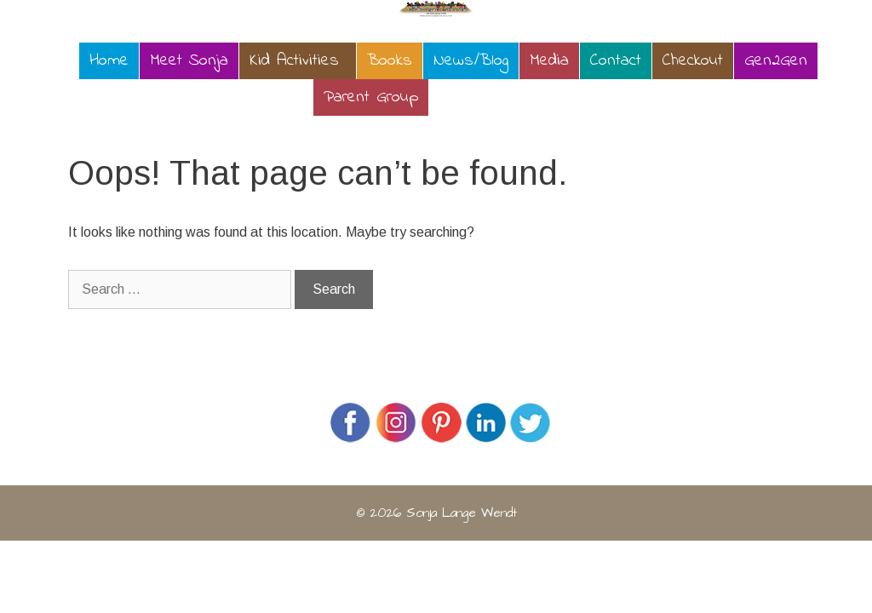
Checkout (693, 61)
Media (549, 61)
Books (389, 61)
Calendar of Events (506, 97)
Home (109, 61)
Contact (615, 61)
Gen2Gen (775, 61)
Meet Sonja (189, 61)
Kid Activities (294, 61)
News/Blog (470, 61)
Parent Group (371, 97)
